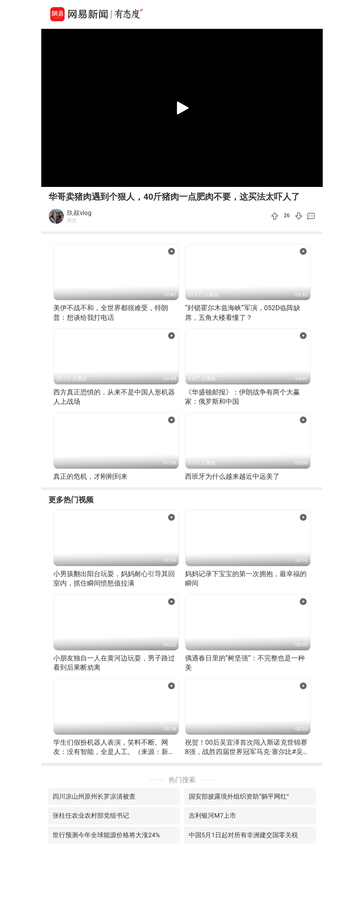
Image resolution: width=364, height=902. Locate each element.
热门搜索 (182, 780)
